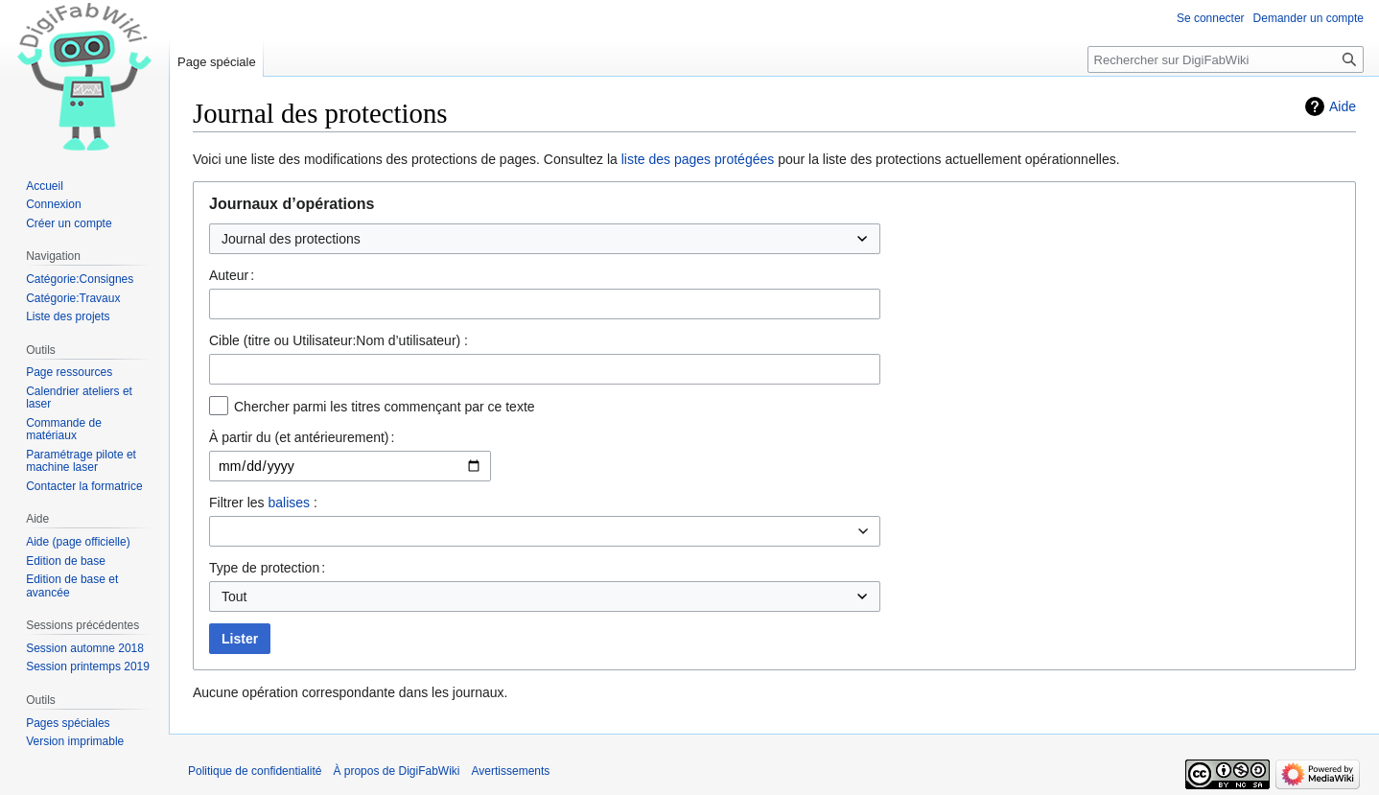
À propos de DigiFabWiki (396, 771)
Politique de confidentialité (254, 771)
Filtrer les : (263, 502)
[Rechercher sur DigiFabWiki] (1225, 59)
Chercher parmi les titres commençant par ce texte (384, 406)
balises (289, 502)
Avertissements (511, 771)
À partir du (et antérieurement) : (301, 437)
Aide (1342, 106)
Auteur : (231, 275)
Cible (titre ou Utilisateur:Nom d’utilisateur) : (338, 340)
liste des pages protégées (698, 159)
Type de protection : (267, 567)
